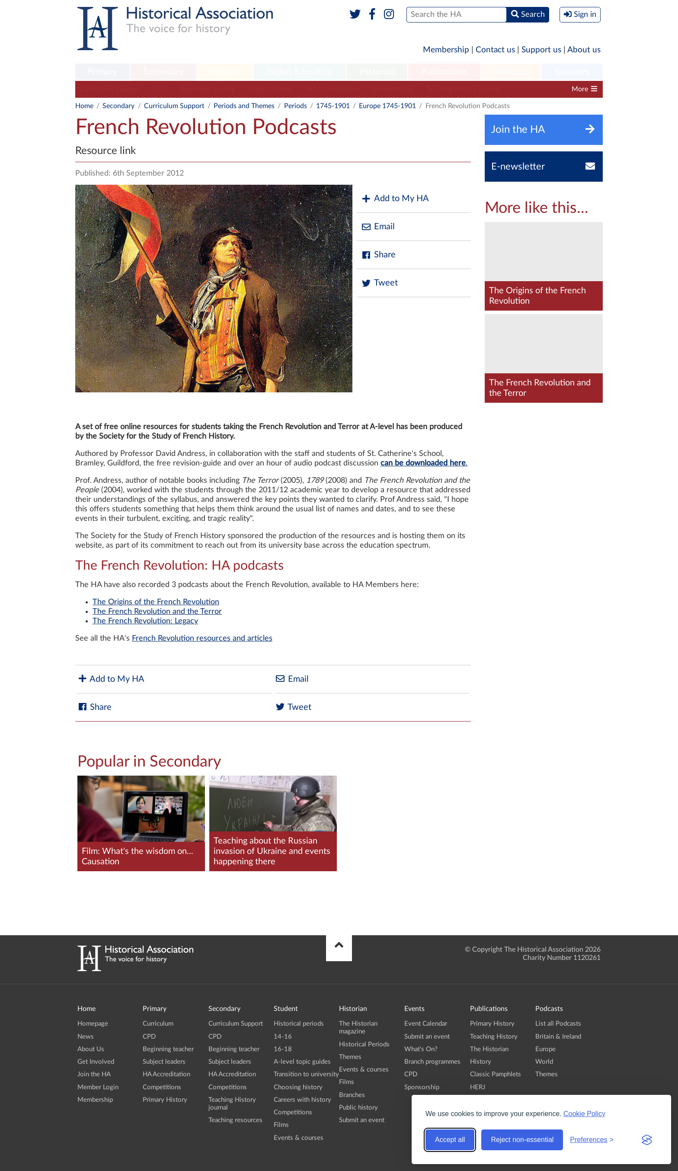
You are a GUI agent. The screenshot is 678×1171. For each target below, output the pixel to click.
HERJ (477, 1087)
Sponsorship (421, 1087)
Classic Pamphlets (495, 1074)
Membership (446, 50)
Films (281, 1125)
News (85, 1036)
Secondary (163, 71)
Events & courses (298, 1138)
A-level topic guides (302, 1062)
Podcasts (511, 71)
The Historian (489, 1049)
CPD (160, 89)
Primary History (165, 1100)
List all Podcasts (558, 1023)
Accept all (450, 1139)
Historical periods (299, 1023)
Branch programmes (432, 1062)
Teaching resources (235, 1120)
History (480, 1062)
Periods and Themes (244, 106)
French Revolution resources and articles (202, 638)
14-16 (283, 1036)
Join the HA (94, 1074)
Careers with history (302, 1100)
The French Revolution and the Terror (157, 612)
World (544, 1062)
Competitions (392, 89)
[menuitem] (102, 72)
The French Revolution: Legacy (145, 621)
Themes (350, 1057)
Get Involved (95, 1062)
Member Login (97, 1087)
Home (84, 106)
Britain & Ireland (558, 1036)
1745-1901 (333, 106)
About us (584, 50)
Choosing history (298, 1087)
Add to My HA (395, 198)
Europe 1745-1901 (387, 106)
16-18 (283, 1049)
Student (225, 71)
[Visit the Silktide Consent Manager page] (646, 1139)
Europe (545, 1049)
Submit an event (361, 1120)
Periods (295, 106)
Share (378, 255)
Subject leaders (271, 89)
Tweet (379, 283)
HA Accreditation (333, 89)
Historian (377, 71)
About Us (90, 1049)
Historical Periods (364, 1044)
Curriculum (158, 1023)
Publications (444, 71)
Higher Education (300, 71)
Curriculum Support (110, 89)
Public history (358, 1107)
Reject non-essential (522, 1139)
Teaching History (494, 1036)
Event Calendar (425, 1023)
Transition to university (306, 1074)
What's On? (421, 1049)
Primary (102, 71)
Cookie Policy (584, 1113)
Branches (572, 71)
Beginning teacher (207, 89)
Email (378, 226)
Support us (541, 50)
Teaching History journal (463, 89)
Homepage (92, 1023)
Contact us (495, 50)
